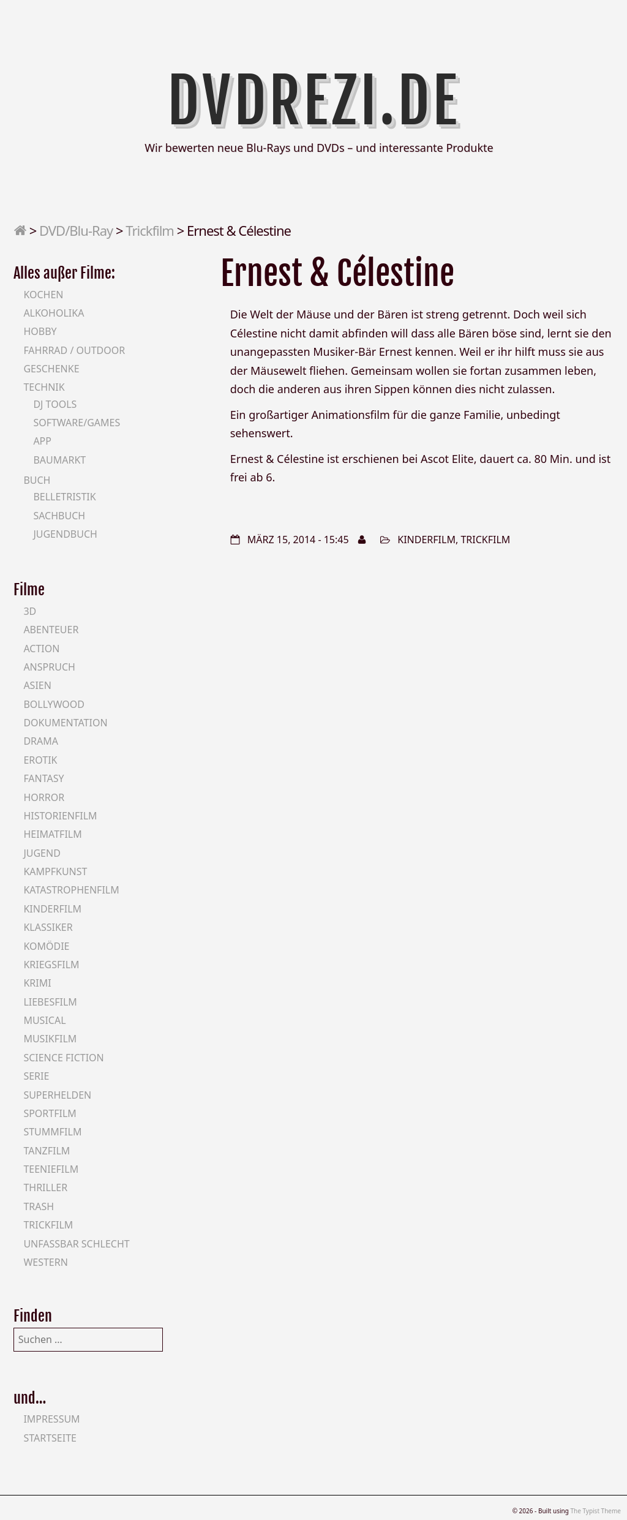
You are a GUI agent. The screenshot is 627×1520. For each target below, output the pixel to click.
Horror (43, 797)
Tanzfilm (46, 1150)
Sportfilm (49, 1113)
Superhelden (57, 1095)
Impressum (51, 1419)
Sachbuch (59, 515)
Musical (44, 1020)
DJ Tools (55, 404)
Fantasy (43, 778)
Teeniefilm (50, 1169)
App (42, 441)
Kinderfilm (426, 539)
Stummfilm (52, 1131)
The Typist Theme (595, 1511)
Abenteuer (50, 629)
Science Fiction (63, 1057)
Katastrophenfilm (71, 890)
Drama (40, 741)
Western (45, 1262)
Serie (36, 1076)
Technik (43, 387)
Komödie (46, 946)
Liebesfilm (50, 1002)
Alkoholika (53, 313)
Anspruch (49, 667)
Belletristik (64, 496)
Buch (36, 480)
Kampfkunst (55, 871)
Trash (38, 1206)
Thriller (45, 1187)
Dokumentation (65, 722)
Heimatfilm (52, 834)
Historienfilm (60, 815)
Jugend (41, 853)
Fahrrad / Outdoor (74, 350)
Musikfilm (50, 1038)
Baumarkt (59, 460)
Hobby (39, 331)
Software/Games (76, 422)
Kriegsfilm (51, 964)
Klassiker (47, 927)
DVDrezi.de (313, 101)
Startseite (50, 1438)
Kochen (43, 294)
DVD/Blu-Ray (76, 230)
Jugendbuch (65, 534)
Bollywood (53, 704)
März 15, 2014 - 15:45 (298, 539)
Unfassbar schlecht (76, 1244)
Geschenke (51, 368)
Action (41, 648)
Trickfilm (150, 230)
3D (29, 611)
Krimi (37, 983)
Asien (37, 685)
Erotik (40, 760)
